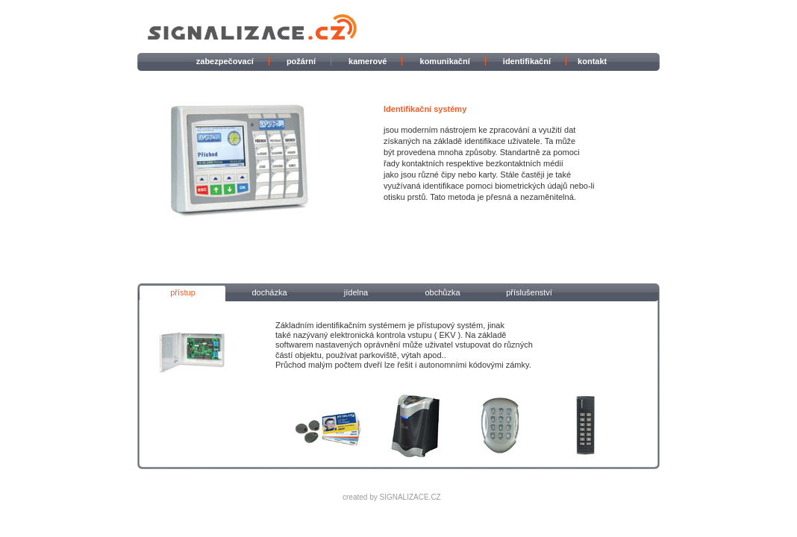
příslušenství (529, 292)
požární (301, 61)
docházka (269, 292)
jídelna (356, 292)
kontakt (592, 61)
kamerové (368, 61)
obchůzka (442, 292)
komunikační (445, 61)
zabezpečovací (225, 61)
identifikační (527, 61)
